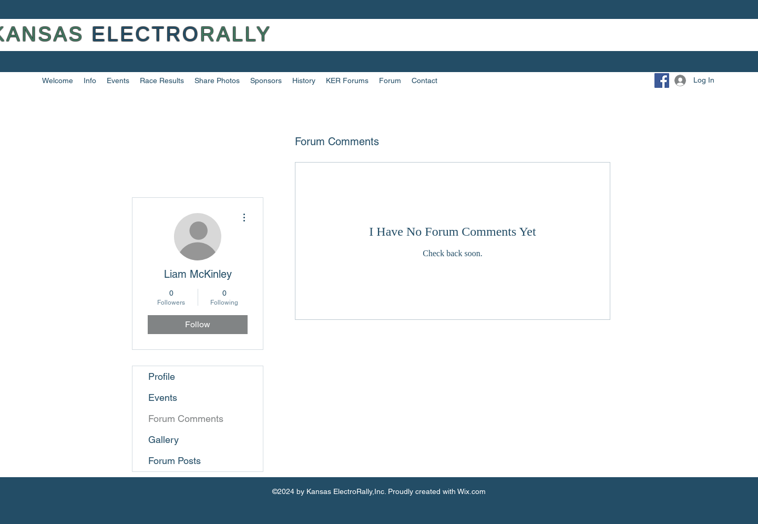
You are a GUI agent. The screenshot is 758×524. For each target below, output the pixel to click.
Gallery (163, 439)
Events (162, 397)
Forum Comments (185, 418)
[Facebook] (661, 80)
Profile (161, 376)
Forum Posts (174, 460)
